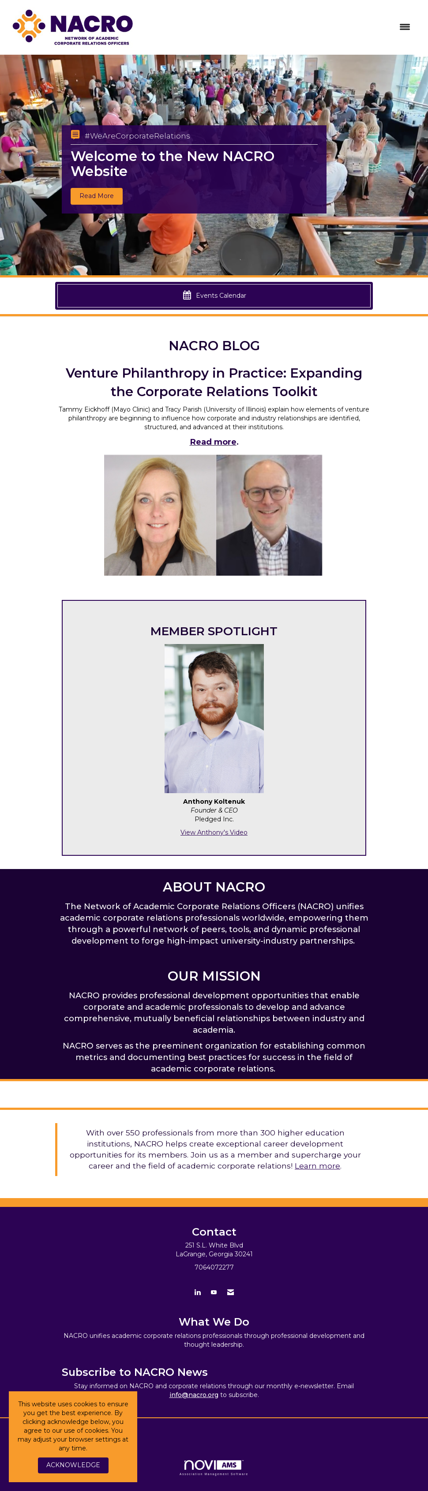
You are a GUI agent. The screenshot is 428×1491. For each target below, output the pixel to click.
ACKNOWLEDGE (73, 1465)
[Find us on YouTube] (213, 1292)
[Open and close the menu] (281, 27)
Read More (96, 196)
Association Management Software (214, 1468)
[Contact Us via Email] (230, 1292)
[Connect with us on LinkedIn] (197, 1292)
